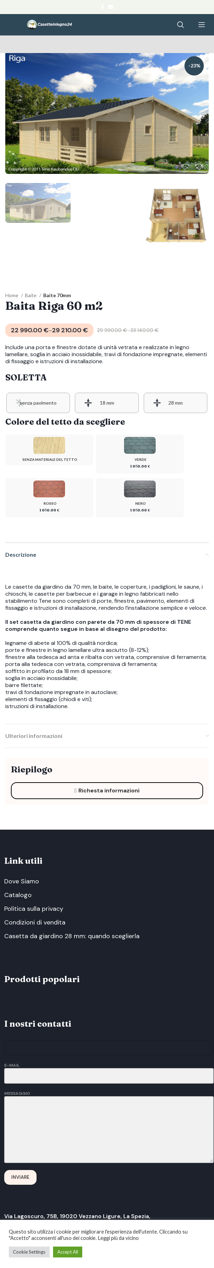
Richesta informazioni (107, 790)
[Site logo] (49, 24)
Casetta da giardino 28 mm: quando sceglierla (72, 936)
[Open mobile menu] (202, 25)
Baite (31, 295)
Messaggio (109, 1111)
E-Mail (109, 1070)
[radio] (38, 403)
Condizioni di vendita (34, 922)
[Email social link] (110, 7)
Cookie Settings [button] (29, 1252)
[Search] (181, 25)
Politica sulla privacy (33, 908)
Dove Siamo (21, 881)
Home (12, 295)
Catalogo (18, 895)
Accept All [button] (67, 1252)
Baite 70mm (57, 295)
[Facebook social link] (102, 7)
